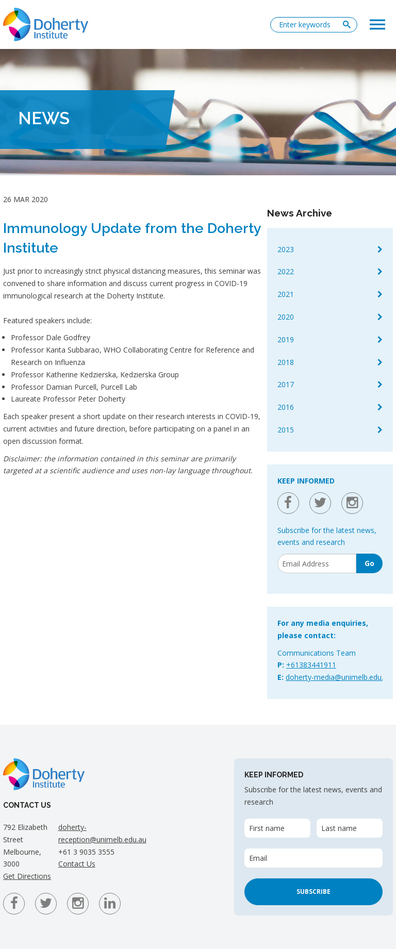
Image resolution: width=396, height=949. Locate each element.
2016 (285, 407)
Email (258, 858)
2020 (285, 317)
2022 (285, 271)
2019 (285, 339)
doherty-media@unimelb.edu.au (338, 677)
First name (267, 828)
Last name (339, 828)
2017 (285, 384)
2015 (285, 430)
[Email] (316, 563)
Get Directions (27, 876)
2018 (285, 362)
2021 (285, 294)
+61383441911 (311, 665)
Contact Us (76, 864)
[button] (377, 24)
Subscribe (313, 891)
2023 (285, 249)
